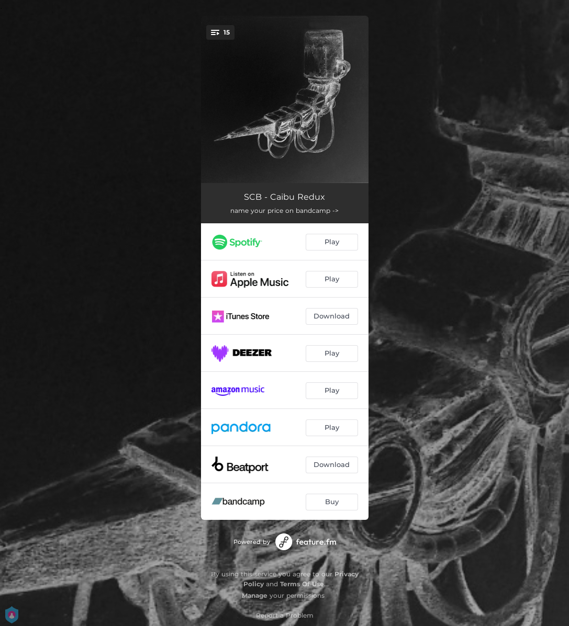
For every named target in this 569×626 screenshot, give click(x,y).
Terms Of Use (302, 584)
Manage (254, 595)
